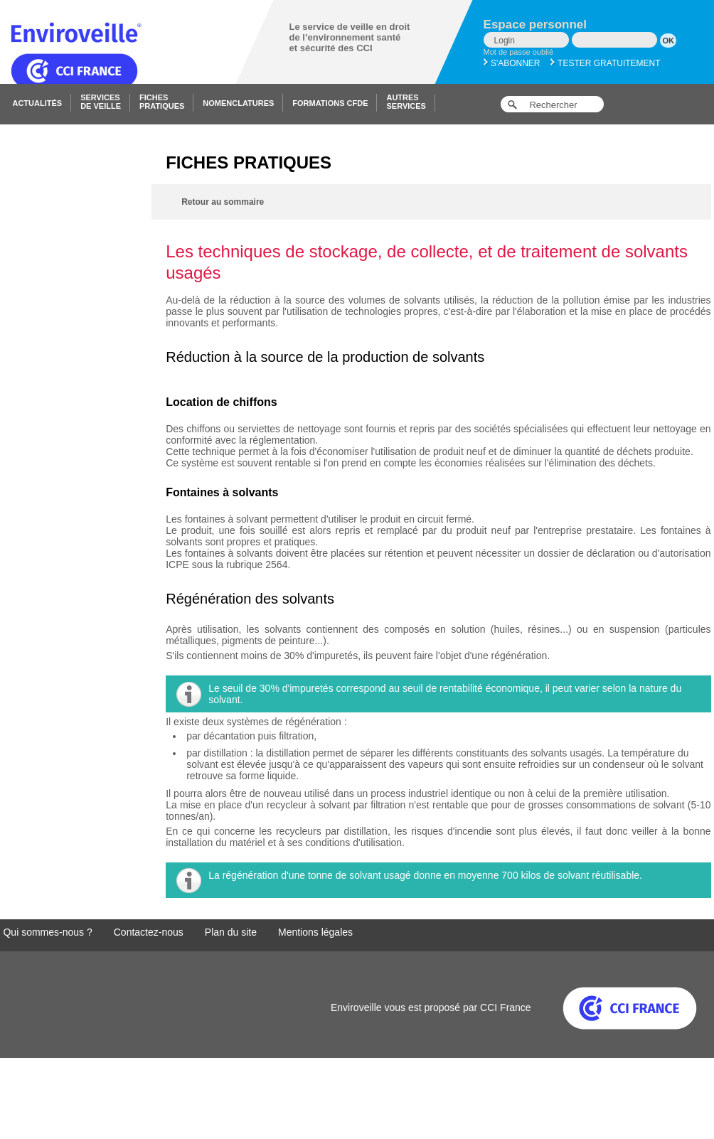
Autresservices (405, 101)
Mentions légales (315, 932)
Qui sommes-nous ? (47, 932)
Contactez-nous (148, 932)
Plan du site (231, 932)
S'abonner (512, 63)
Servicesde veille (100, 101)
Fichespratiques (161, 101)
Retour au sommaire (222, 202)
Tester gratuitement (605, 63)
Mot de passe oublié (518, 52)
